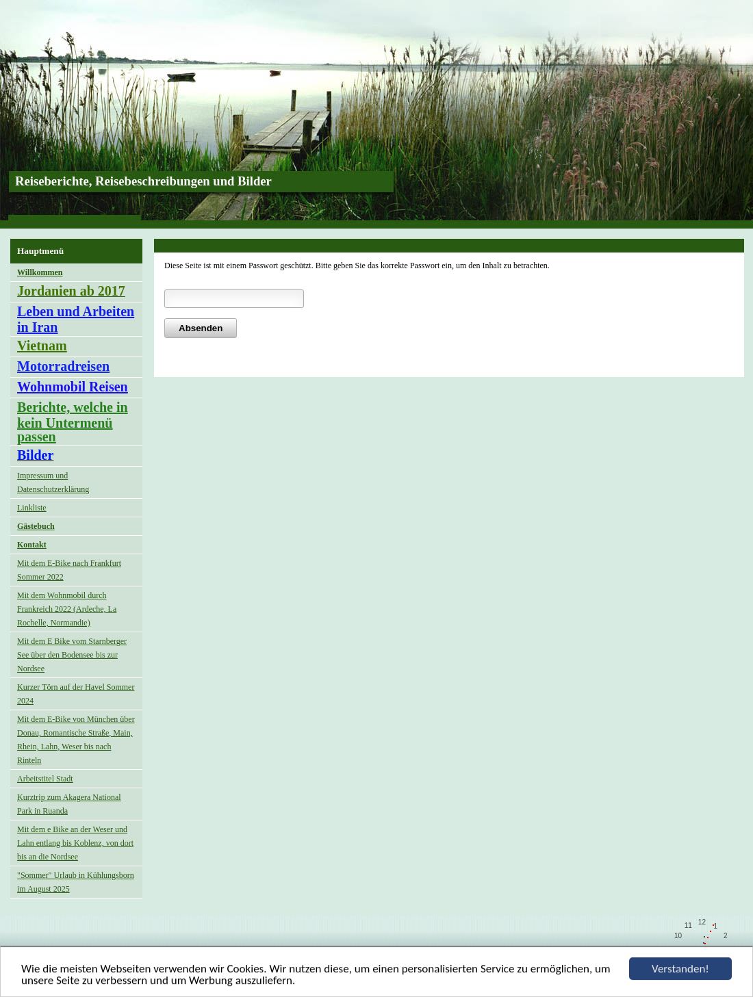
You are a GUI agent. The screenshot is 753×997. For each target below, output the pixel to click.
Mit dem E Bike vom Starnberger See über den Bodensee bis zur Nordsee (72, 654)
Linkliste (32, 508)
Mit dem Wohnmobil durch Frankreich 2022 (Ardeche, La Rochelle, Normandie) (66, 609)
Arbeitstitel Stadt (45, 779)
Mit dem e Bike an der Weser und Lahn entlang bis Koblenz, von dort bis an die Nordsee (75, 843)
